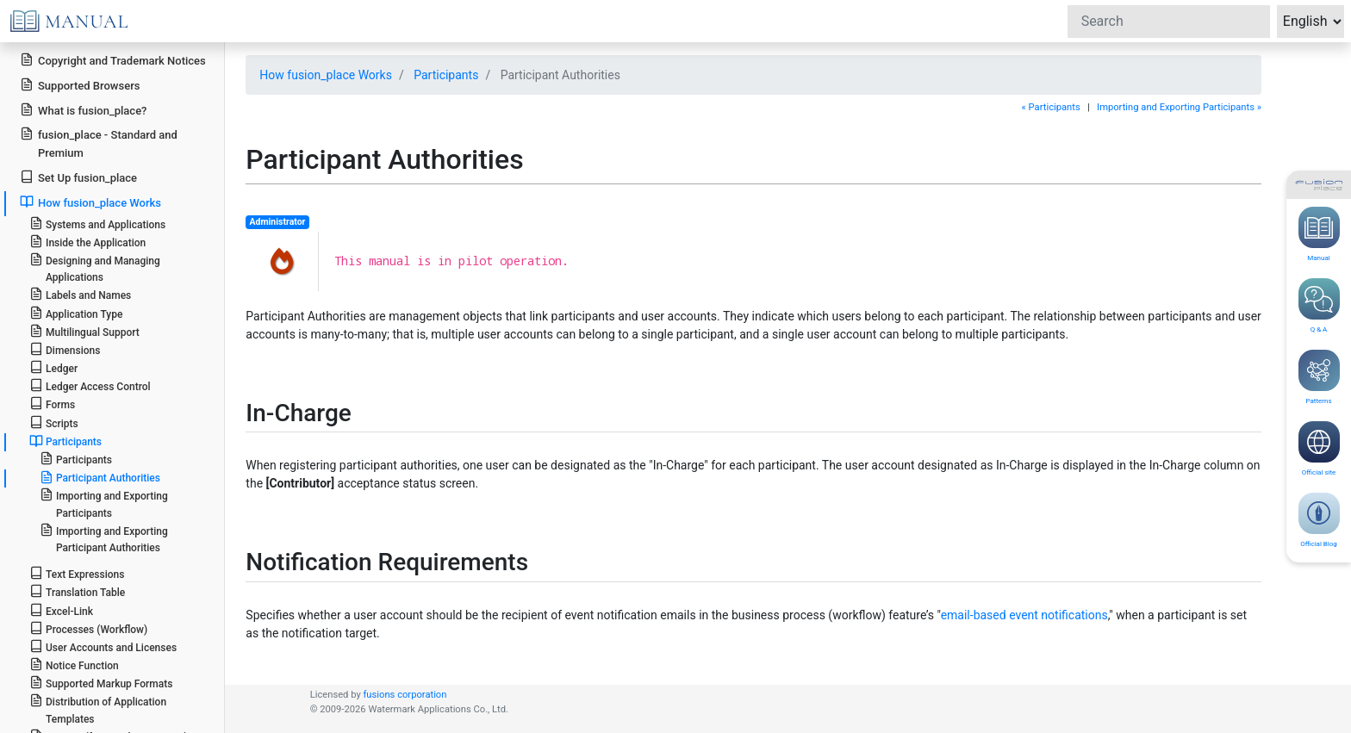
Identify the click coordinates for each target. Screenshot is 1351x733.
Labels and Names (80, 294)
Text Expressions (77, 573)
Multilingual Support (84, 331)
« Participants (1051, 107)
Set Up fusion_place (78, 177)
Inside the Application (87, 241)
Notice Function (74, 664)
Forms (52, 403)
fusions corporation (404, 694)
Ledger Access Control (90, 385)
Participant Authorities (100, 477)
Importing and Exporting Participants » (1179, 107)
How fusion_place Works (325, 75)
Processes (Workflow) (88, 628)
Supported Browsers (80, 85)
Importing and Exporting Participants (104, 503)
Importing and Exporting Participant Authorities (104, 538)
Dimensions (65, 349)
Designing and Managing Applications (94, 267)
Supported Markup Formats (101, 682)
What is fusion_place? (83, 109)
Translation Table (77, 591)
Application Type (76, 313)
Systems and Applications (97, 223)
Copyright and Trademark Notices (113, 60)
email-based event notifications (1024, 615)
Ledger (53, 367)
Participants (446, 75)
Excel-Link (61, 610)
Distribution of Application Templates (97, 708)
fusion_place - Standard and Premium (98, 143)
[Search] (1169, 21)
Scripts (53, 422)
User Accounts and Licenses (103, 646)
